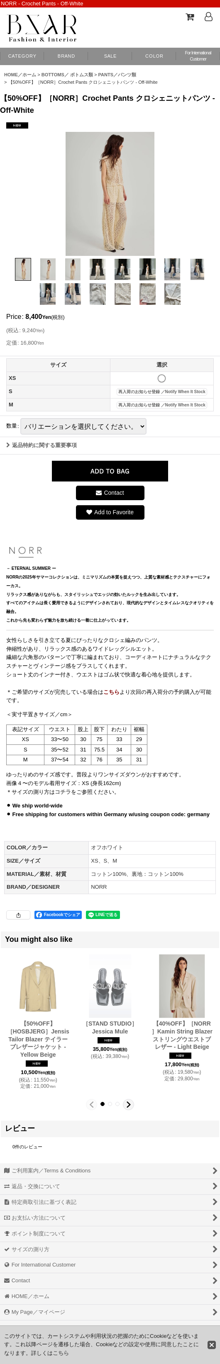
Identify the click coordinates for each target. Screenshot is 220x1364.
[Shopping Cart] (189, 17)
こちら (61, 1353)
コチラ (63, 792)
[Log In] (208, 17)
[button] (154, 56)
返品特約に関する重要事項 (41, 445)
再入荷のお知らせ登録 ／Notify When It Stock (161, 391)
